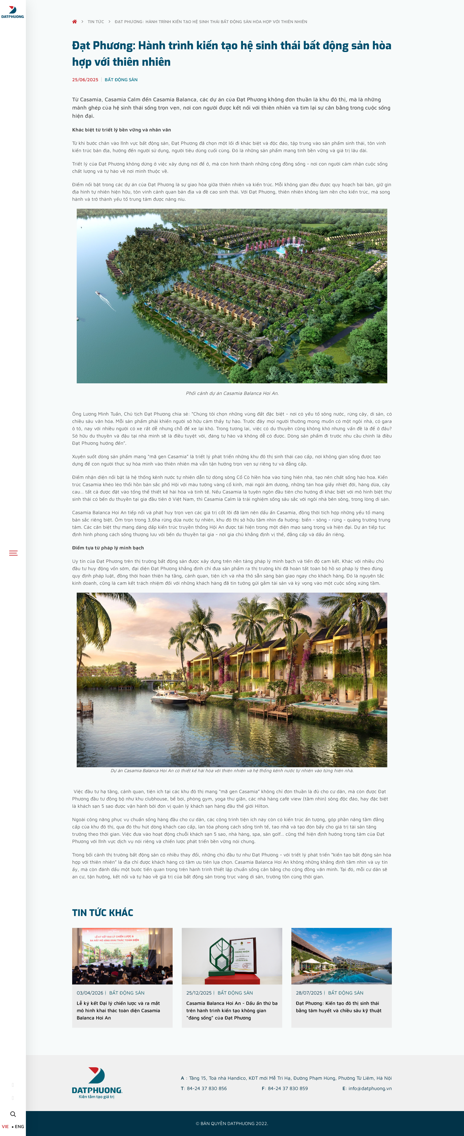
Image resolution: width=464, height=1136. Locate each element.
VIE (5, 1126)
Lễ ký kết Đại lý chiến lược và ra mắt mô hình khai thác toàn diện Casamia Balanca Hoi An (118, 1010)
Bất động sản (127, 992)
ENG (19, 1126)
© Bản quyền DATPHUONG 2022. (232, 1123)
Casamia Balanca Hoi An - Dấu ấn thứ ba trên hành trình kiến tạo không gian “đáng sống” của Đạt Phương (232, 1010)
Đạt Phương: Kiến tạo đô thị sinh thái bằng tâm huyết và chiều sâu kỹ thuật (338, 1006)
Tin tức (96, 21)
